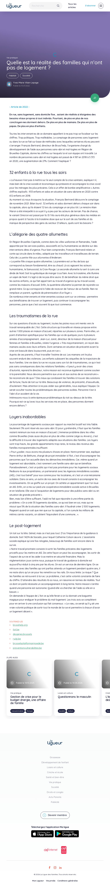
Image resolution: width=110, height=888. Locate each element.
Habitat (12, 75)
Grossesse (55, 757)
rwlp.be (17, 638)
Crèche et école (55, 772)
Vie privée (50, 881)
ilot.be (16, 629)
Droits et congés (55, 792)
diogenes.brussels (22, 634)
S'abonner (90, 5)
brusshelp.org (20, 625)
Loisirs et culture (55, 767)
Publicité (55, 802)
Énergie (30, 711)
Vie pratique (55, 782)
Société (26, 75)
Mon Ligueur (38, 881)
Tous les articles (72, 6)
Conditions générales (67, 881)
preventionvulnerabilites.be (27, 648)
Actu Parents (55, 797)
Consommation (17, 711)
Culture (70, 711)
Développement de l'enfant (55, 762)
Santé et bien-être (55, 777)
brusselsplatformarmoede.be (28, 643)
